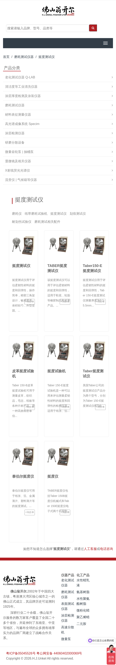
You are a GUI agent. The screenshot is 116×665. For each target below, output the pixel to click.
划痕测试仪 (78, 213)
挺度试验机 (56, 371)
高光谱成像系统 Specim (22, 124)
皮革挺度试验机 (23, 373)
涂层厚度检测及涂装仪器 (23, 96)
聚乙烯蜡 (83, 617)
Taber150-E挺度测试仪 (92, 268)
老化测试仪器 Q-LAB (20, 77)
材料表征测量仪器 (18, 114)
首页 (6, 57)
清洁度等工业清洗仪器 (21, 86)
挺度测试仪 (46, 57)
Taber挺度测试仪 (93, 373)
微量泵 (66, 639)
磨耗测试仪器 (24, 57)
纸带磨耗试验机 (36, 213)
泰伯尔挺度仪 (23, 476)
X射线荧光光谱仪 (17, 170)
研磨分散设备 (14, 142)
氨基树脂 (83, 592)
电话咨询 (106, 549)
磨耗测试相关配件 (47, 221)
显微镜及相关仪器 (18, 161)
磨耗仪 (17, 213)
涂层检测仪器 (14, 133)
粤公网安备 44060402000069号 (59, 653)
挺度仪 (52, 476)
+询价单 (26, 302)
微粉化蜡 (83, 610)
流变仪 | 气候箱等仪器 (21, 179)
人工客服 (90, 549)
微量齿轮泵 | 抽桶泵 (19, 152)
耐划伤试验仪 (21, 221)
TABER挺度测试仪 (57, 268)
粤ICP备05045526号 (21, 653)
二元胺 (81, 624)
